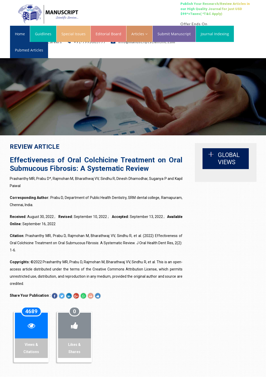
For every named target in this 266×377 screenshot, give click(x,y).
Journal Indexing (215, 33)
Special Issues (73, 33)
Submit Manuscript (174, 33)
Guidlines (43, 33)
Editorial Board (108, 33)
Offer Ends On (193, 24)
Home (20, 33)
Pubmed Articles (29, 50)
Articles (139, 33)
